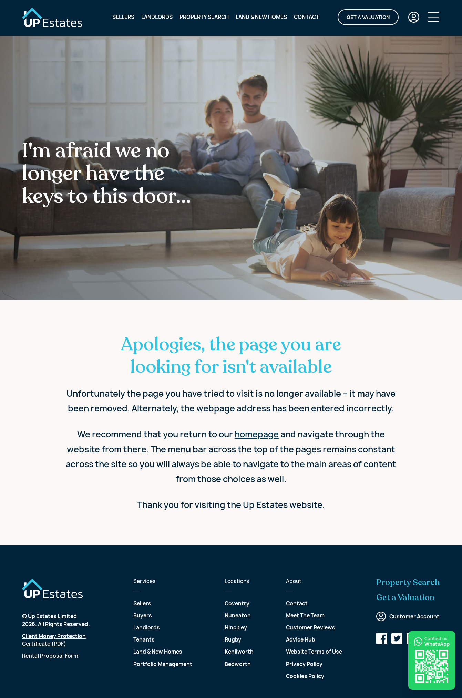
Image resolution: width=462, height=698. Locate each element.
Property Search (204, 17)
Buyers (142, 615)
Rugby (233, 639)
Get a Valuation (368, 17)
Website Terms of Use (314, 651)
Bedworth (238, 664)
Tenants (144, 639)
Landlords (157, 17)
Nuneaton (238, 615)
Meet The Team (305, 615)
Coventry (237, 603)
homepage (257, 434)
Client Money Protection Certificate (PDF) (54, 640)
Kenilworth (239, 651)
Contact (306, 17)
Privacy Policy (304, 664)
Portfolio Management (162, 664)
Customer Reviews (310, 627)
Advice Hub (300, 639)
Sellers (123, 17)
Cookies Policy (305, 676)
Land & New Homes (261, 17)
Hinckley (236, 627)
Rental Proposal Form (50, 655)
